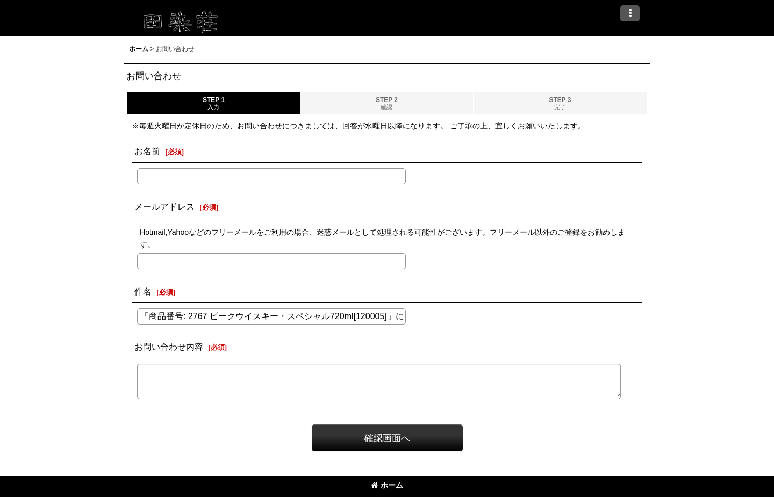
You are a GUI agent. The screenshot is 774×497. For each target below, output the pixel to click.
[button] (630, 13)
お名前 (147, 151)
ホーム (387, 485)
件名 (143, 291)
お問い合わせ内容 (168, 346)
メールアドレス (164, 206)
